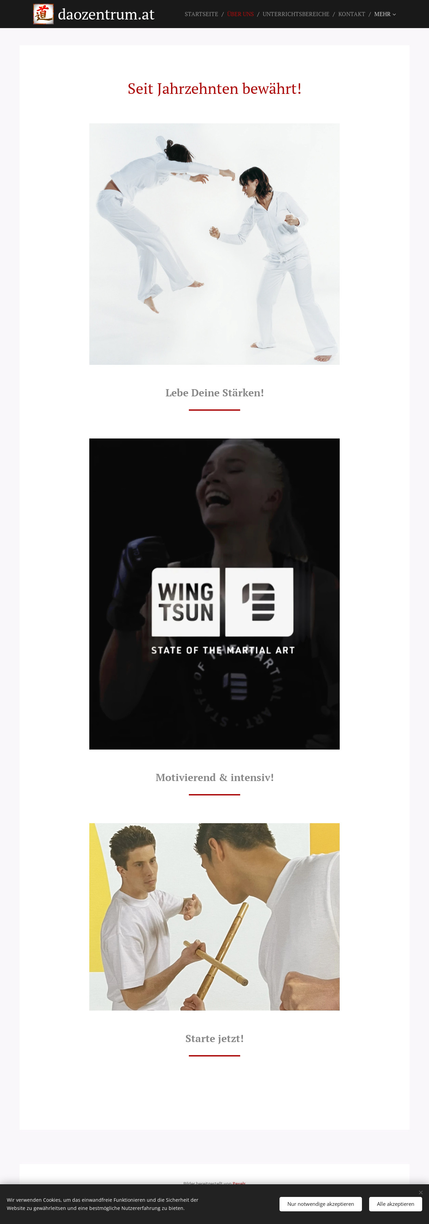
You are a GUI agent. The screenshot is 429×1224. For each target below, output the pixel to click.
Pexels (239, 1184)
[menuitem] (203, 14)
